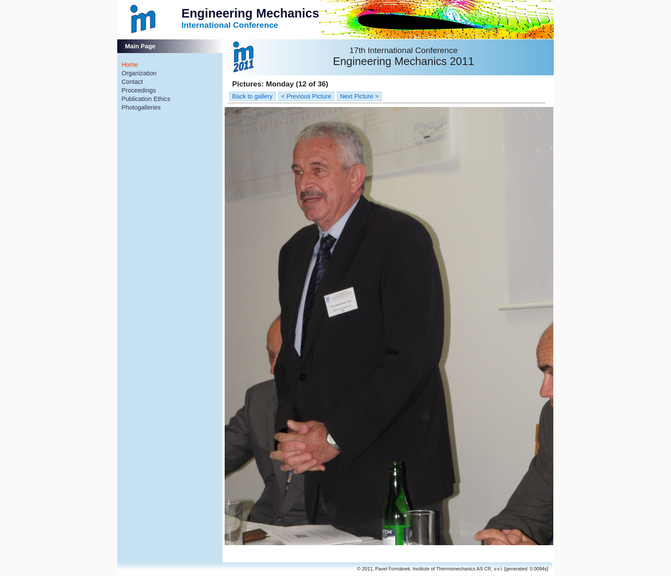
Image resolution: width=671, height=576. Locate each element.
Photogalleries (141, 107)
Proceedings (139, 90)
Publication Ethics (146, 98)
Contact (132, 81)
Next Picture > (359, 96)
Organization (139, 73)
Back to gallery (252, 96)
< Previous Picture (306, 96)
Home (130, 64)
